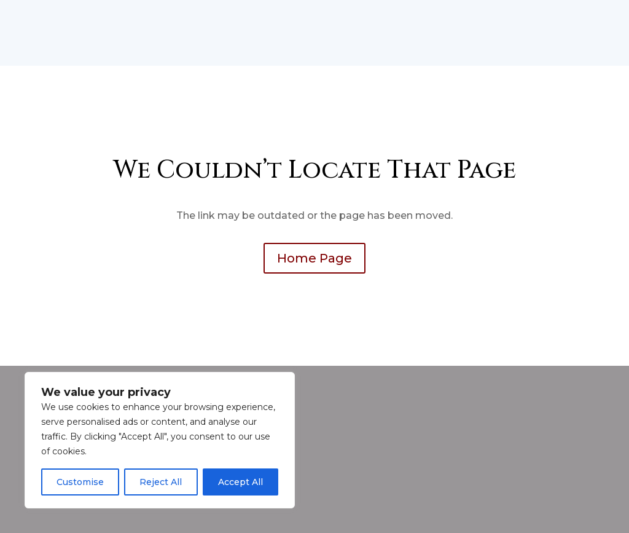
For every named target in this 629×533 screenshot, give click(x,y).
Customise (80, 482)
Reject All (160, 482)
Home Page (314, 258)
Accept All (240, 482)
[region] (160, 440)
